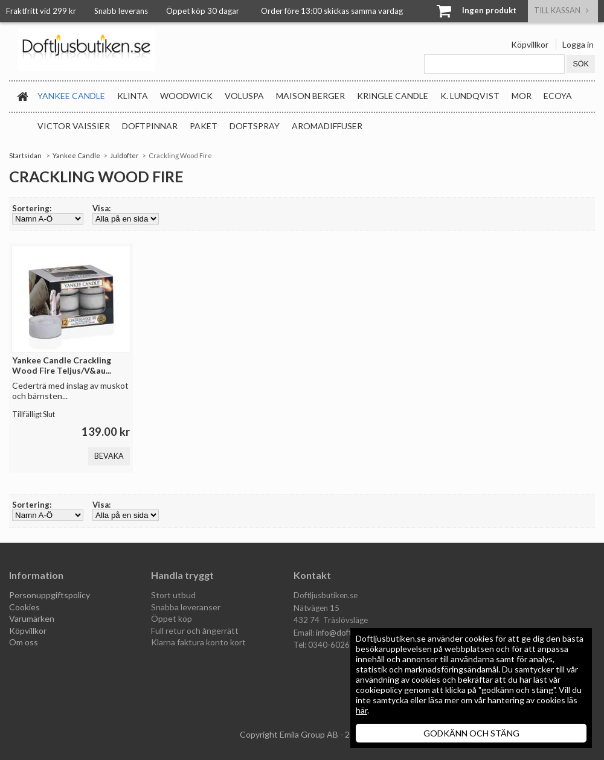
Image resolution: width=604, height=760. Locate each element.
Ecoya (558, 96)
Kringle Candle (392, 96)
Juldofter (124, 155)
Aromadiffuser (327, 126)
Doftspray (255, 126)
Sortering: (31, 208)
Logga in (578, 44)
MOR (522, 96)
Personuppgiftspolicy (49, 595)
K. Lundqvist (470, 96)
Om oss (23, 642)
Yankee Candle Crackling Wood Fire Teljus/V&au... (61, 365)
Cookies (24, 607)
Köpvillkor (529, 44)
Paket (203, 126)
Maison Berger (310, 96)
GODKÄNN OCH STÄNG (471, 733)
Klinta (132, 96)
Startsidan (25, 155)
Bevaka (109, 456)
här (361, 710)
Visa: (101, 208)
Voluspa (244, 96)
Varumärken (31, 618)
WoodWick (186, 96)
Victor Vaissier (73, 126)
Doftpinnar (150, 126)
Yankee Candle (71, 96)
